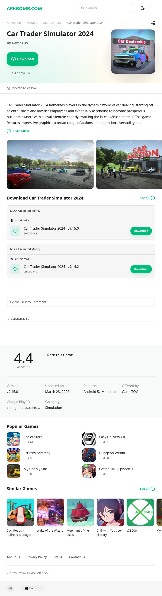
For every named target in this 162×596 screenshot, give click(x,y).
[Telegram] (10, 588)
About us (13, 557)
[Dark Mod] (143, 8)
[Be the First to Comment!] (81, 302)
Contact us (77, 557)
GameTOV (130, 391)
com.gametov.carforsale (23, 407)
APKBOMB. (24, 8)
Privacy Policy (37, 557)
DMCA (58, 557)
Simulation (53, 407)
